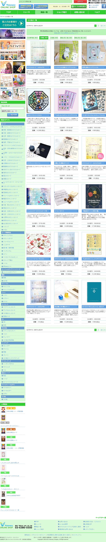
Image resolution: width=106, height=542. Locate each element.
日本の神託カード (12, 432)
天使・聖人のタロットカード (12, 205)
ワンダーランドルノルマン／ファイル (93, 115)
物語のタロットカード (10, 198)
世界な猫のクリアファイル (90, 67)
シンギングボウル (8, 364)
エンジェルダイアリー (10, 272)
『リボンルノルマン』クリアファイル (66, 115)
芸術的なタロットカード (10, 192)
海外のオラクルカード (10, 172)
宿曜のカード (7, 179)
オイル (5, 301)
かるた (5, 229)
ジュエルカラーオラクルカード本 (37, 211)
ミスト (5, 295)
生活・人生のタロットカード (12, 214)
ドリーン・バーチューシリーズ (12, 127)
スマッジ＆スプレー (9, 331)
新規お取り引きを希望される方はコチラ (66, 33)
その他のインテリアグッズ (11, 358)
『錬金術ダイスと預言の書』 (90, 211)
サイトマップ (76, 535)
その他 (5, 399)
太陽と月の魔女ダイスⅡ (62, 163)
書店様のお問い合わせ (66, 529)
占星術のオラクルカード (10, 163)
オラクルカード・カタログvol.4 (64, 259)
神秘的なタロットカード (10, 189)
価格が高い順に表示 (80, 38)
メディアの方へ (89, 529)
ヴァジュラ (6, 367)
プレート (6, 355)
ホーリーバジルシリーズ (10, 382)
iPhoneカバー (7, 266)
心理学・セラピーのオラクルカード (13, 153)
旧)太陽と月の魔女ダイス (62, 307)
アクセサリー (7, 387)
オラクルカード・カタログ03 (35, 307)
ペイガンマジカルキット (10, 257)
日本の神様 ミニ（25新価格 (15, 411)
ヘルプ (87, 526)
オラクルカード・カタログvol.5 (91, 163)
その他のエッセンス (9, 313)
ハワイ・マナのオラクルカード (12, 157)
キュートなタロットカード (11, 195)
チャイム (6, 349)
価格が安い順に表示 (66, 38)
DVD (4, 325)
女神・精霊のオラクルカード (12, 136)
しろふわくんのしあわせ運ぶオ (10, 462)
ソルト (5, 334)
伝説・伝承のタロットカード (12, 211)
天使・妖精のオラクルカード (12, 133)
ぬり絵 (5, 281)
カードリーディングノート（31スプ (93, 307)
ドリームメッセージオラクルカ (10, 476)
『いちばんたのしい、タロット (10, 489)
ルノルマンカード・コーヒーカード (13, 182)
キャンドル (6, 286)
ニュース (38, 524)
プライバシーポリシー (38, 535)
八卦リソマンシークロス (34, 115)
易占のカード (7, 176)
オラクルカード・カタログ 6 (35, 67)
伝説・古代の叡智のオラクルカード (13, 149)
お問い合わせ (64, 521)
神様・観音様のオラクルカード (12, 130)
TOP (1, 16)
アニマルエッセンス (9, 310)
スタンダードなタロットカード (12, 186)
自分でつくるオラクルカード (12, 169)
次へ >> (103, 25)
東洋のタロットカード (10, 220)
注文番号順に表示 (32, 38)
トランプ (6, 226)
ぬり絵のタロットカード (10, 223)
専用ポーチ (6, 316)
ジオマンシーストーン (33, 163)
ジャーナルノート (8, 241)
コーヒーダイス (59, 211)
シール (5, 263)
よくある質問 (94, 5)
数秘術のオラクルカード (10, 166)
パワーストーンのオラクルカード (13, 145)
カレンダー (6, 346)
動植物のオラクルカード (10, 139)
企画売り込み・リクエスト (93, 521)
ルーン (5, 254)
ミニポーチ (6, 244)
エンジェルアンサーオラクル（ (10, 426)
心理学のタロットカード (10, 217)
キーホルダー (7, 390)
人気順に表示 (54, 38)
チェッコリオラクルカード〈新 (10, 510)
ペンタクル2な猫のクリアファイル (65, 67)
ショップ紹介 (40, 529)
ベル (4, 370)
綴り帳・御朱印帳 (8, 248)
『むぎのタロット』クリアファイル (92, 259)
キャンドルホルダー (9, 289)
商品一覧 (38, 526)
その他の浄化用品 (8, 340)
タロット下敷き (8, 260)
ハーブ (5, 379)
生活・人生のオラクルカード (12, 160)
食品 (4, 375)
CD (4, 322)
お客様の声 (94, 7)
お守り (5, 394)
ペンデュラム (7, 251)
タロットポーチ (8, 238)
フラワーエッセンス (9, 307)
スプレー (6, 298)
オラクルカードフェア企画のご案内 (70, 526)
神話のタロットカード (10, 208)
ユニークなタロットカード (11, 202)
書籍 (4, 277)
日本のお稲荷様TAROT (13, 495)
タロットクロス (8, 235)
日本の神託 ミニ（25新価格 (15, 448)
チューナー (6, 337)
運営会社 (27, 535)
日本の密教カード (12, 440)
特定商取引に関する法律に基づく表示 (58, 535)
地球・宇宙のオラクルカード (12, 142)
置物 (4, 352)
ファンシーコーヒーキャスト (35, 259)
